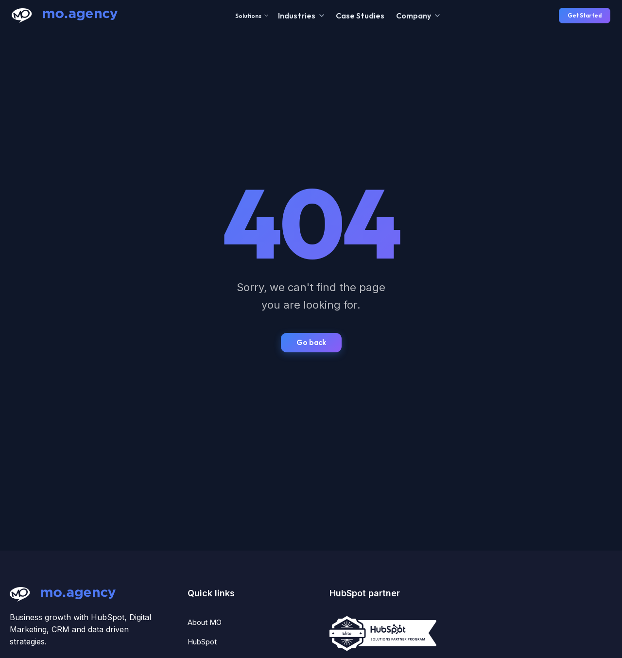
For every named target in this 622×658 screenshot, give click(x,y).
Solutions (251, 15)
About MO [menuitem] (205, 622)
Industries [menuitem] (296, 15)
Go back (311, 342)
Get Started (585, 15)
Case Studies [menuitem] (360, 15)
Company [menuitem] (413, 15)
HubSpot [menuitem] (202, 641)
